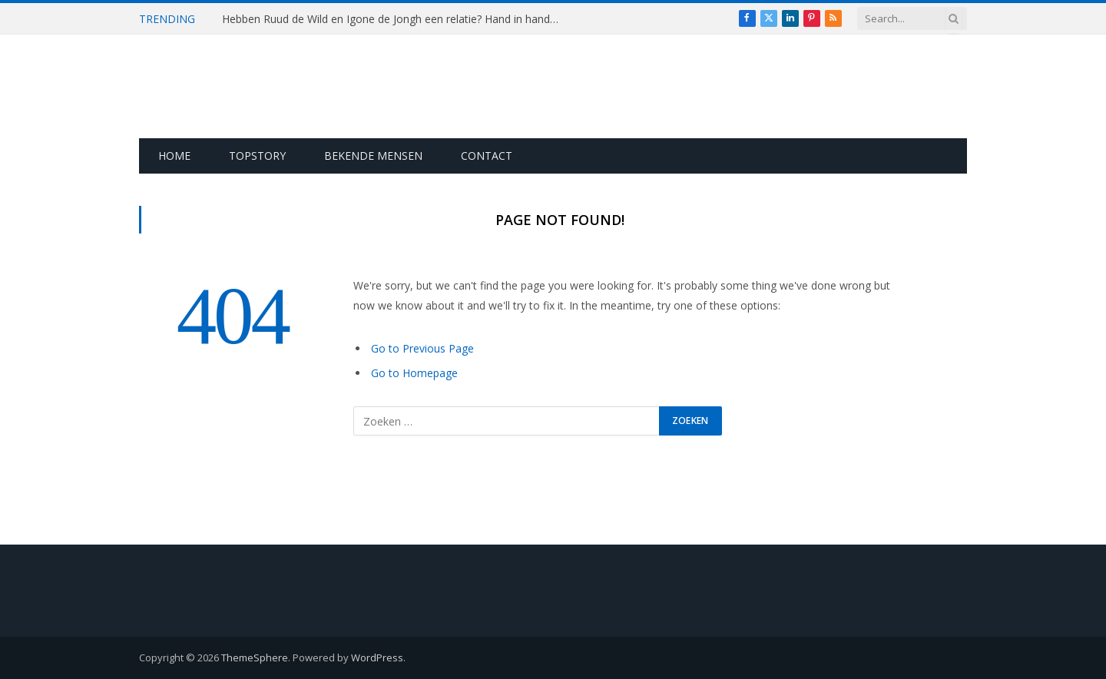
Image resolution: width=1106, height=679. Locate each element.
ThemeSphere (254, 657)
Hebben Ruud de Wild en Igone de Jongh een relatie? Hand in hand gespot (395, 19)
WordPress (377, 657)
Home (174, 155)
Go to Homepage (414, 373)
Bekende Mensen (373, 155)
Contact (486, 155)
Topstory (257, 155)
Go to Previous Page (422, 348)
